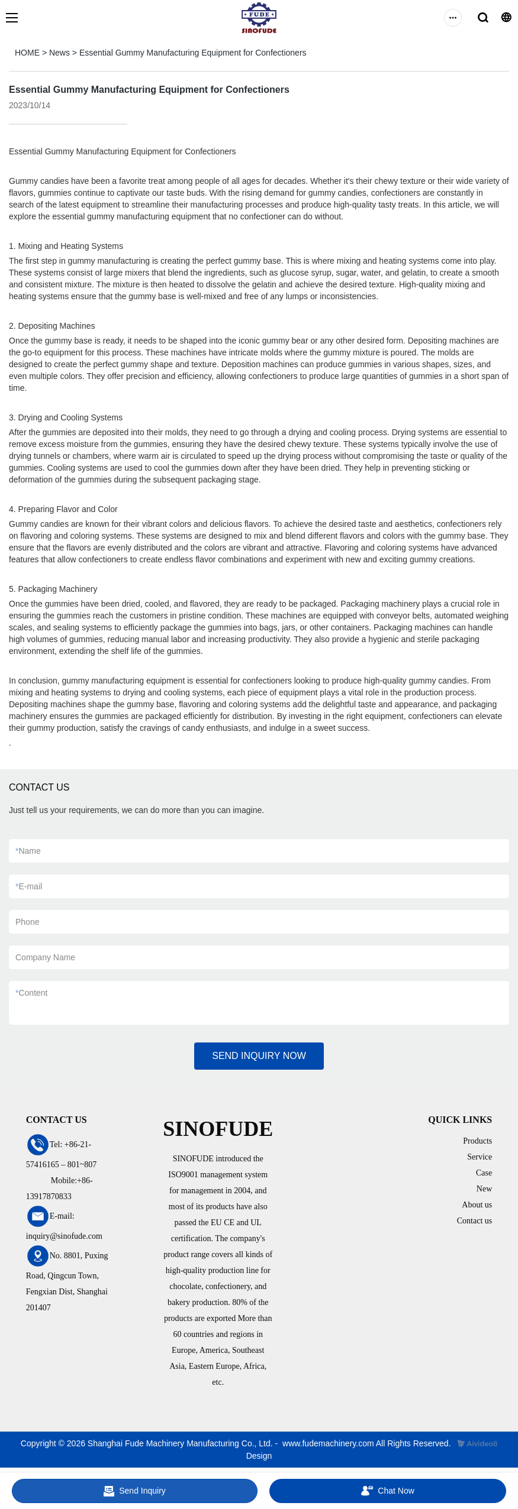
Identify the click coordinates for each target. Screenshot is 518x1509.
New (484, 1188)
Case (484, 1172)
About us (477, 1204)
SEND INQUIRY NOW (259, 1056)
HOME (27, 52)
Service (479, 1156)
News (59, 52)
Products (477, 1140)
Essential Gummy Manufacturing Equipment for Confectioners (193, 52)
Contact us (475, 1220)
